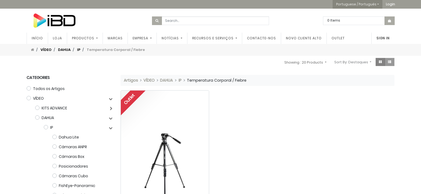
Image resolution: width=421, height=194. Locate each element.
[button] (390, 4)
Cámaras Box (71, 156)
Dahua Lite (69, 137)
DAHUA (64, 49)
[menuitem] (37, 38)
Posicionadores (73, 166)
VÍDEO (46, 49)
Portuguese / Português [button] (356, 4)
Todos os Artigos (49, 88)
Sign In (383, 38)
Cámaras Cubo (73, 176)
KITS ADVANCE (54, 108)
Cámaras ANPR (73, 147)
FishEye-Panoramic (77, 185)
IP (78, 49)
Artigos (131, 80)
